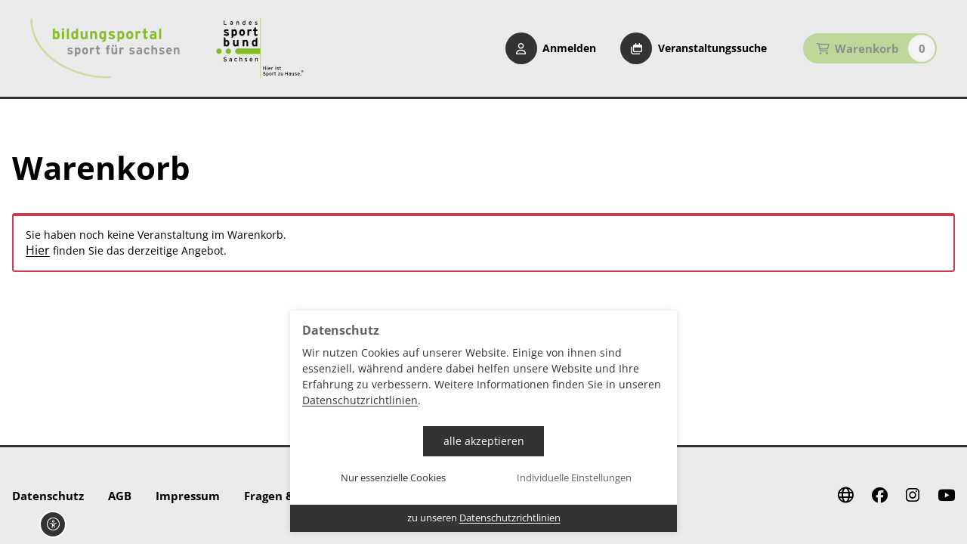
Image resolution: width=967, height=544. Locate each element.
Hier (38, 250)
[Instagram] (912, 496)
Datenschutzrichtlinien (360, 400)
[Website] (846, 496)
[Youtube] (946, 496)
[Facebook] (880, 496)
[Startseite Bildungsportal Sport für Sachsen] (105, 48)
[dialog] (483, 421)
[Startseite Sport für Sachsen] (260, 48)
